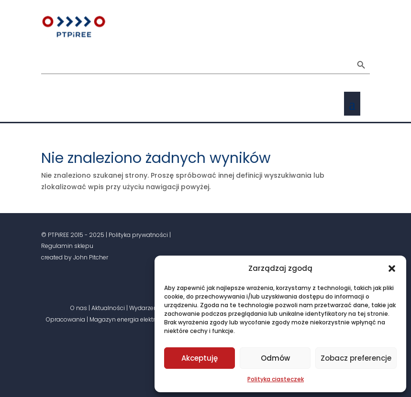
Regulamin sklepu (67, 246)
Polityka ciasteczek (275, 379)
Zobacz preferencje (356, 358)
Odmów (275, 358)
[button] (392, 268)
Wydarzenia (146, 308)
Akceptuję (199, 358)
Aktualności (108, 308)
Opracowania (65, 319)
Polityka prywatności (138, 235)
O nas (78, 308)
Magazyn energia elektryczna (130, 319)
